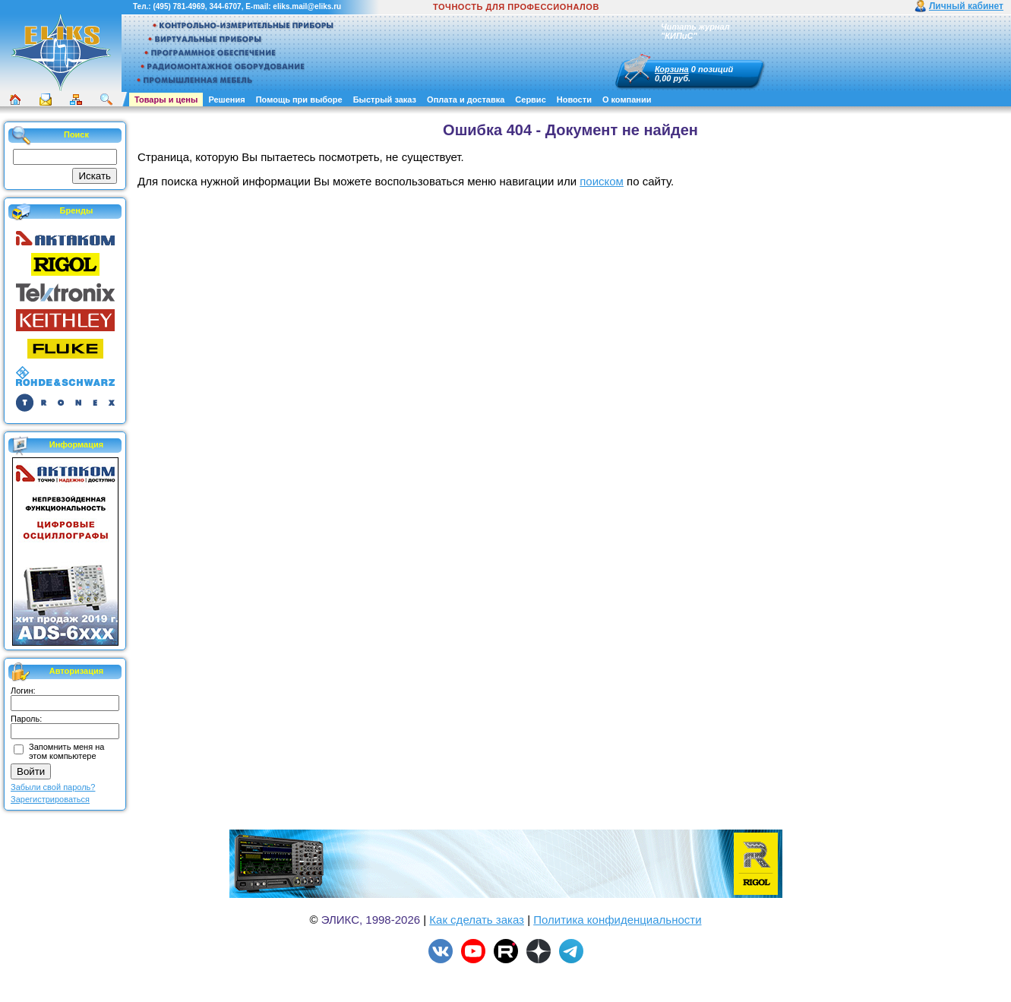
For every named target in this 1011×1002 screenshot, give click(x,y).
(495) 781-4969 (178, 6)
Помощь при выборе (299, 99)
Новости (574, 99)
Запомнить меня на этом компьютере (66, 751)
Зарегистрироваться (50, 799)
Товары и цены (165, 99)
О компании (627, 99)
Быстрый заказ (384, 99)
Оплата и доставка (465, 99)
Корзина (672, 69)
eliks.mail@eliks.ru (307, 6)
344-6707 (225, 6)
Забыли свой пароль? (53, 787)
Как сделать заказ (476, 919)
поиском (602, 181)
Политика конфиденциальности (617, 919)
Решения (226, 99)
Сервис (530, 99)
